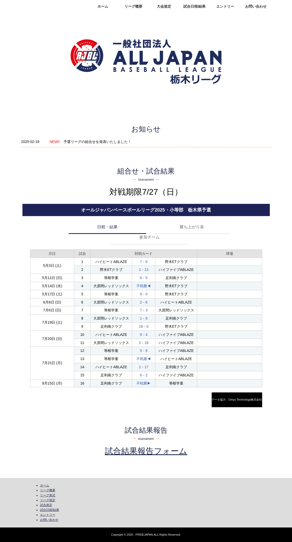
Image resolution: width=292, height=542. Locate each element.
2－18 (143, 343)
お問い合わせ (255, 6)
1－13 (143, 270)
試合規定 (46, 505)
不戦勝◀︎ (143, 286)
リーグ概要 (133, 6)
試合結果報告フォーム (146, 451)
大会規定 (164, 6)
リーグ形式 (47, 495)
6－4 (144, 335)
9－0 (144, 294)
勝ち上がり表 (192, 227)
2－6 (144, 302)
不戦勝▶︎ (143, 383)
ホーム (102, 6)
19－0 (143, 326)
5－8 (144, 351)
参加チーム (149, 237)
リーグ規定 (47, 500)
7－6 (144, 262)
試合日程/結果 (194, 6)
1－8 (144, 318)
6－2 (144, 375)
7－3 (144, 310)
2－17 (143, 367)
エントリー (225, 6)
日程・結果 (107, 227)
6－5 (144, 278)
